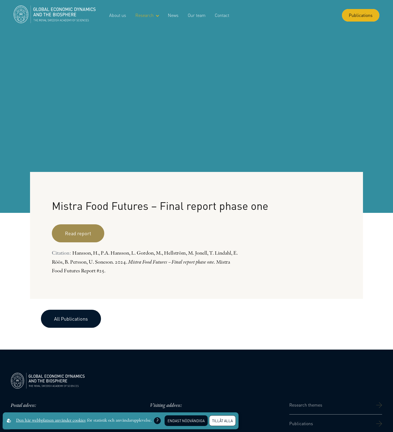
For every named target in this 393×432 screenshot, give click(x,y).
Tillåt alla (222, 420)
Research (147, 15)
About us (117, 15)
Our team (197, 15)
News (173, 15)
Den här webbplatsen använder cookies (51, 420)
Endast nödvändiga (186, 420)
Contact (222, 15)
